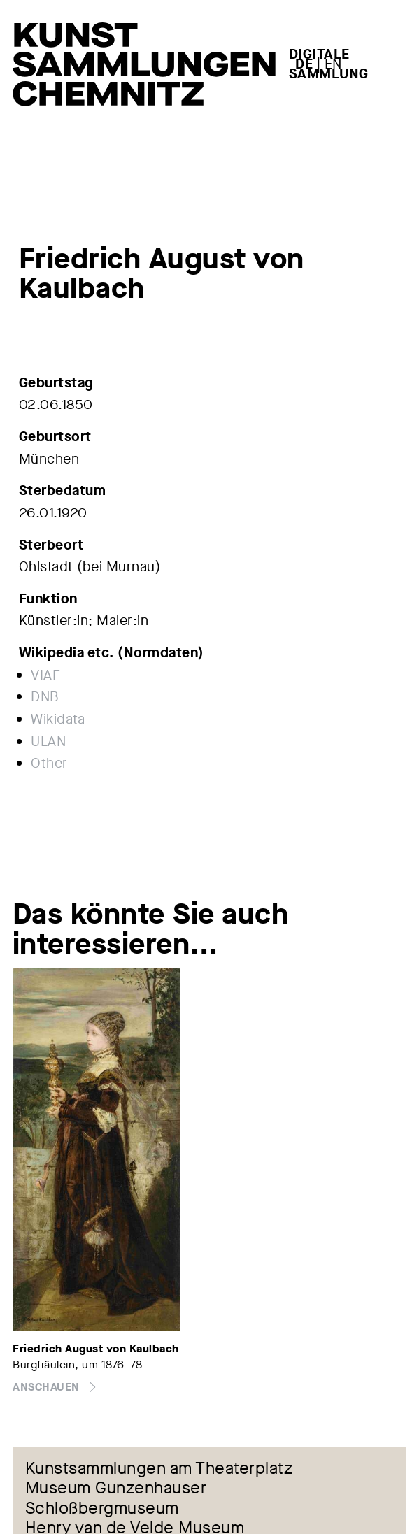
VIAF (45, 675)
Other (49, 763)
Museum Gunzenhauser (116, 1488)
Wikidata (58, 719)
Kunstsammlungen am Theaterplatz (159, 1469)
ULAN (48, 741)
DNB (45, 696)
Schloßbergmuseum (102, 1509)
